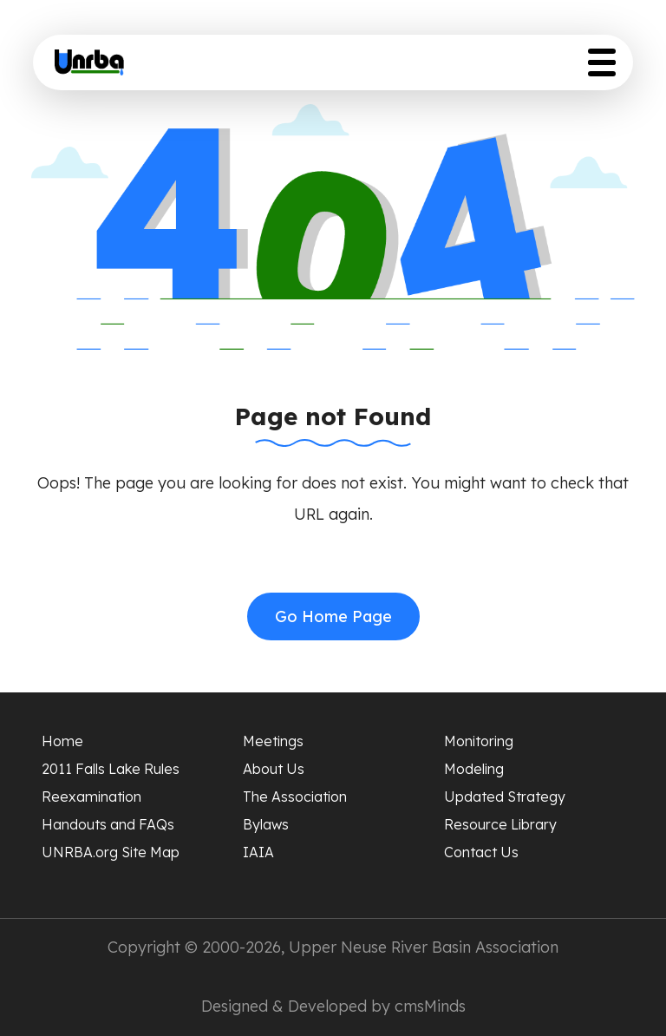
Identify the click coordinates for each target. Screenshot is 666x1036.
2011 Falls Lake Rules (111, 768)
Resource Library (500, 824)
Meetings (273, 741)
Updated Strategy (504, 796)
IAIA (258, 852)
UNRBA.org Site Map (111, 852)
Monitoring (478, 741)
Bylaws (266, 824)
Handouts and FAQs (108, 824)
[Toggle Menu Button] (602, 62)
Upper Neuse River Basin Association (423, 947)
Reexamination (91, 796)
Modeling (474, 768)
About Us (273, 768)
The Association (295, 796)
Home (62, 741)
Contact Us (481, 852)
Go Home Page (333, 616)
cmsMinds (430, 1006)
